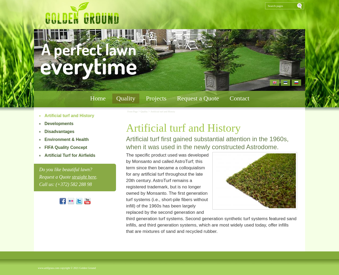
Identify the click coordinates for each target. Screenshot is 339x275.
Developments (58, 123)
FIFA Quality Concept (65, 147)
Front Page (133, 111)
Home (98, 98)
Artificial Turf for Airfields (69, 155)
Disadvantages (59, 131)
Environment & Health (66, 139)
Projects (156, 98)
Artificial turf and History (69, 115)
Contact (239, 98)
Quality (125, 98)
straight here (84, 177)
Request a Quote (198, 98)
